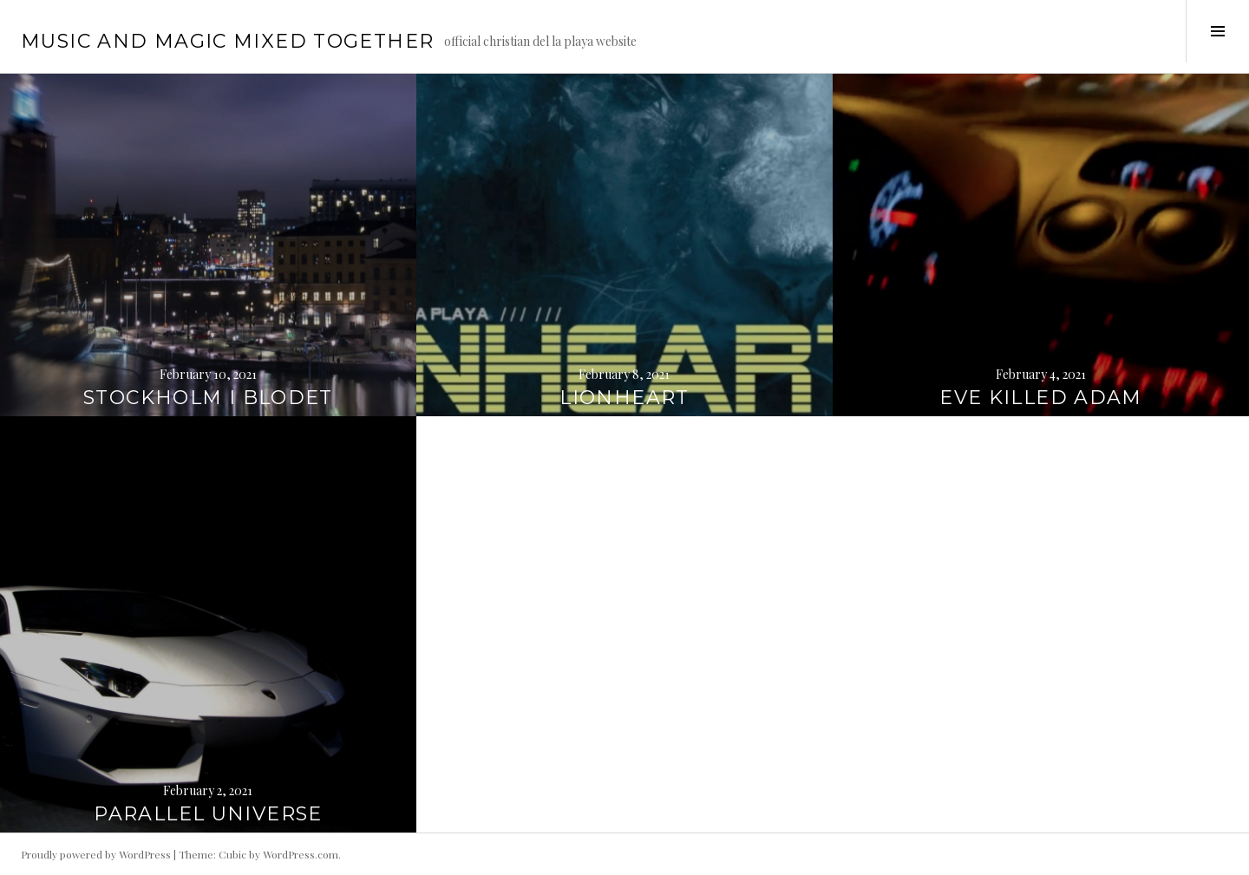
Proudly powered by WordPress (96, 854)
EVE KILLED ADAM (1040, 397)
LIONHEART (624, 397)
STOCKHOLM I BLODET (208, 397)
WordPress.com (300, 854)
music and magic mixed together (227, 41)
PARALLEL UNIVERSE (208, 814)
